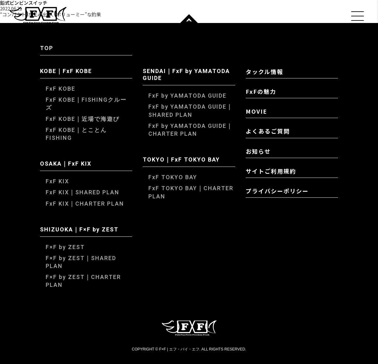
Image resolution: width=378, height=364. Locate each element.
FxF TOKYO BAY (172, 177)
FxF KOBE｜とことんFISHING (76, 134)
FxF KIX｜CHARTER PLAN (85, 204)
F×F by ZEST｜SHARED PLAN (81, 262)
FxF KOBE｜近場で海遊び (82, 119)
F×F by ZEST (65, 247)
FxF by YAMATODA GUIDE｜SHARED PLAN (190, 111)
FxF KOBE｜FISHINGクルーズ (86, 104)
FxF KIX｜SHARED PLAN (82, 192)
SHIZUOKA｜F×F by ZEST (79, 230)
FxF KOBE (60, 89)
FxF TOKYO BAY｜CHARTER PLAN (190, 192)
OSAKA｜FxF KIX (65, 164)
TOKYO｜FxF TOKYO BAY (181, 160)
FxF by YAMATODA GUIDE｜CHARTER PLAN (190, 130)
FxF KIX (57, 181)
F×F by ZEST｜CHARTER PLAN (83, 281)
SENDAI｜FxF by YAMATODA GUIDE (186, 75)
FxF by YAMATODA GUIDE (187, 96)
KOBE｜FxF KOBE (66, 72)
